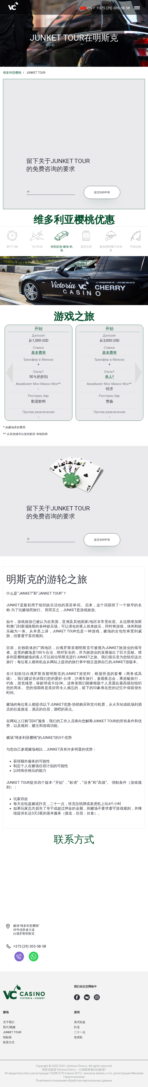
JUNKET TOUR (12, 1032)
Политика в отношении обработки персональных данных (74, 1080)
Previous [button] (14, 373)
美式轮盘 (79, 1022)
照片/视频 (9, 1027)
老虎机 (78, 1037)
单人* (109, 376)
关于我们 (8, 1022)
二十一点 (79, 1032)
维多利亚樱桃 (12, 72)
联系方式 (8, 1042)
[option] (38, 373)
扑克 (77, 1027)
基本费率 (38, 352)
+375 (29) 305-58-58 (113, 8)
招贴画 (7, 1037)
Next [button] (134, 373)
